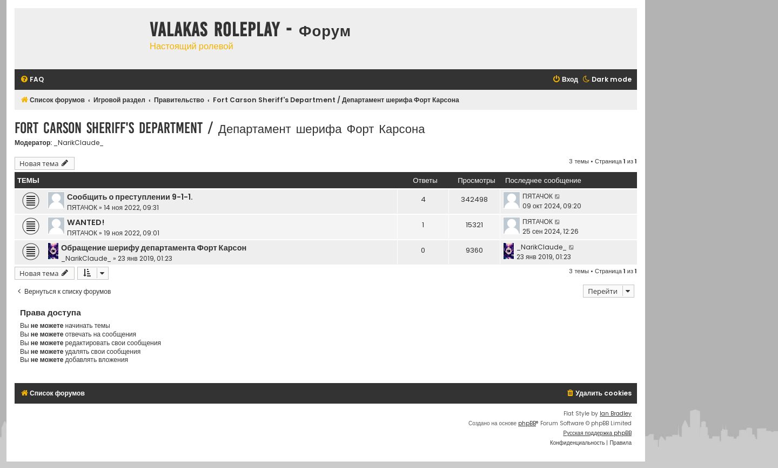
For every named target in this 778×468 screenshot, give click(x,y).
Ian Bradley (616, 414)
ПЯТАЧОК (82, 207)
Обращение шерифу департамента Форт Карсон (153, 247)
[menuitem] (32, 79)
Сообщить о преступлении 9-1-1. (130, 197)
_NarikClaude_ (78, 143)
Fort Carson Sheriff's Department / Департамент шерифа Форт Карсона (220, 128)
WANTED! (85, 222)
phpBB (527, 423)
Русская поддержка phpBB (597, 433)
